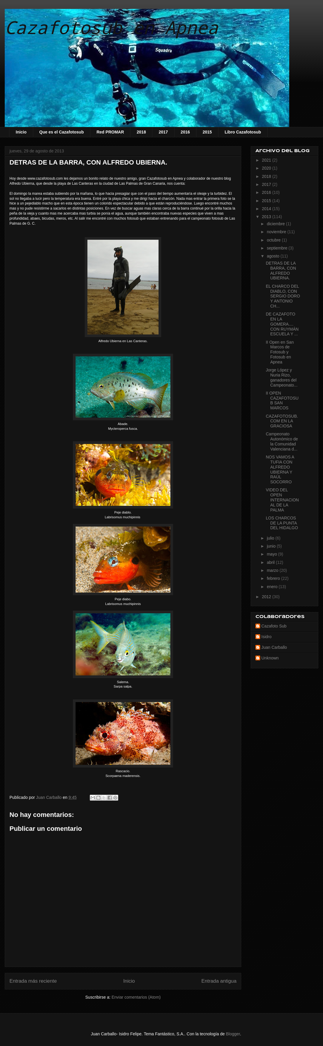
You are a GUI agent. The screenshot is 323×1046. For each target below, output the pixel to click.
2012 (267, 596)
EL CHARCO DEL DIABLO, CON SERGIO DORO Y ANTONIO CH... (283, 296)
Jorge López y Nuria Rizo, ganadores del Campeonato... (282, 377)
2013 (267, 216)
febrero (274, 578)
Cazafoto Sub (274, 626)
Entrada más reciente (33, 981)
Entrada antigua (219, 981)
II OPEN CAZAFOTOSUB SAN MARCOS (282, 400)
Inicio (21, 132)
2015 (207, 132)
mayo (272, 554)
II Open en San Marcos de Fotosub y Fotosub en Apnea (280, 352)
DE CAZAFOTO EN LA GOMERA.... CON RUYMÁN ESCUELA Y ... (282, 324)
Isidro (266, 636)
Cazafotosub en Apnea (111, 27)
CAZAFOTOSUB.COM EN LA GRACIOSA (282, 421)
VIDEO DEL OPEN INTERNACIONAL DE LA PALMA (282, 499)
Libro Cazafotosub (243, 132)
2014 (267, 208)
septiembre (277, 248)
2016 (185, 132)
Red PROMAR (110, 132)
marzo (273, 570)
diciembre (276, 223)
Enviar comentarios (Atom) (136, 997)
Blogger (233, 1033)
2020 (267, 168)
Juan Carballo (274, 647)
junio (271, 546)
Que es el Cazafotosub (61, 132)
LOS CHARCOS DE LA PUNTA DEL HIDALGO (282, 523)
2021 (267, 160)
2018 (141, 132)
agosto (273, 256)
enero (273, 586)
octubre (274, 240)
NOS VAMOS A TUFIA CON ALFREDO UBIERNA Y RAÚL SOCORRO (280, 469)
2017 (163, 132)
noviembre (277, 231)
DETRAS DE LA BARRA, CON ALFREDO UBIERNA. (281, 270)
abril (271, 562)
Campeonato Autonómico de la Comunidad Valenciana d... (282, 441)
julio (271, 538)
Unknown (270, 658)
